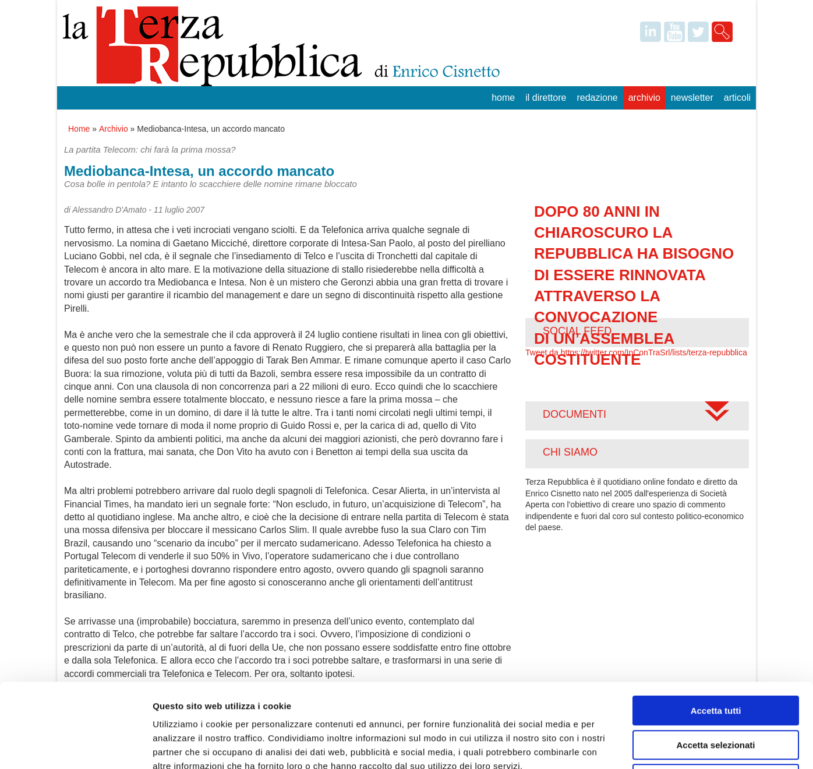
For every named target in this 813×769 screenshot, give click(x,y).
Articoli (737, 98)
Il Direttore (545, 98)
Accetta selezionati (715, 661)
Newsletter (692, 98)
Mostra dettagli (612, 746)
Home (503, 98)
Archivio (644, 98)
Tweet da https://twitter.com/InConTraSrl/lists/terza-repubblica (636, 352)
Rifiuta (716, 695)
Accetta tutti (716, 627)
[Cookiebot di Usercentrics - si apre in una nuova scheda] (75, 746)
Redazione (597, 98)
